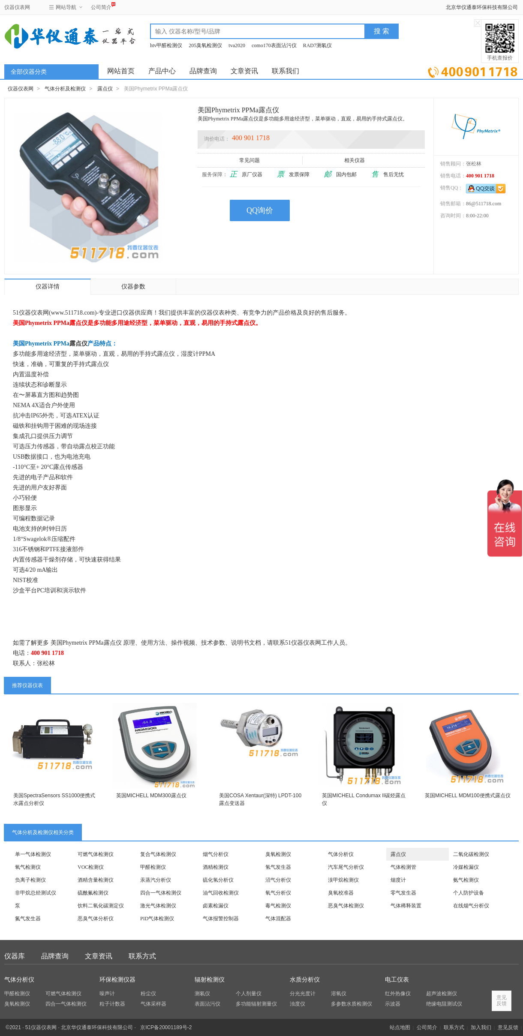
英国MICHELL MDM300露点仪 (151, 796)
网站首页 (121, 71)
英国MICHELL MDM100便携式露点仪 (468, 796)
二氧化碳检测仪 (471, 854)
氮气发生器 (28, 919)
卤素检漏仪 (215, 906)
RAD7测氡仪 (317, 45)
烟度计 (398, 880)
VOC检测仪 (91, 867)
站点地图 (400, 1027)
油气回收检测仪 (221, 893)
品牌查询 (203, 71)
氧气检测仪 (28, 867)
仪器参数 (133, 286)
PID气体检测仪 (157, 919)
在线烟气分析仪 (471, 906)
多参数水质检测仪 (351, 1004)
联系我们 (285, 71)
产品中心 (162, 71)
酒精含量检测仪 (96, 880)
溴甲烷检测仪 (343, 880)
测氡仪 (202, 994)
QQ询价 (259, 210)
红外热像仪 (398, 994)
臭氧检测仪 (278, 854)
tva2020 (236, 45)
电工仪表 (397, 979)
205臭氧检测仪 (205, 45)
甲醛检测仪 (153, 867)
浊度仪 (297, 1004)
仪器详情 (48, 286)
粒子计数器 (112, 1004)
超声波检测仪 (441, 994)
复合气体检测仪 (158, 854)
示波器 (392, 1004)
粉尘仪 (148, 994)
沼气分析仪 (278, 880)
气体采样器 (153, 1004)
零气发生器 (403, 893)
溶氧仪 (338, 994)
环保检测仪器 (117, 979)
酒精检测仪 (215, 867)
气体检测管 (403, 867)
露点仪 (105, 89)
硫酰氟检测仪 (93, 893)
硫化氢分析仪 (218, 880)
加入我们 (481, 1027)
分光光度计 (303, 994)
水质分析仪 (305, 979)
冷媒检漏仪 (466, 867)
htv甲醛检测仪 (166, 45)
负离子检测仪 (30, 880)
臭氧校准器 (341, 893)
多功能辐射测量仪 (256, 1004)
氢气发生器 (278, 867)
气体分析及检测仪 (65, 89)
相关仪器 (355, 160)
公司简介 (101, 6)
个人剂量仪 (249, 994)
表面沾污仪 (207, 1004)
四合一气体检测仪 (160, 893)
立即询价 (473, 70)
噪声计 (107, 994)
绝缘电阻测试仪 (444, 1004)
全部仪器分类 (29, 72)
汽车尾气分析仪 (346, 867)
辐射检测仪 (210, 979)
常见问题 (250, 160)
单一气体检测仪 (33, 854)
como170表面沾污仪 (274, 45)
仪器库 (14, 956)
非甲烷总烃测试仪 (35, 893)
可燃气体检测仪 (96, 854)
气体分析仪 (341, 854)
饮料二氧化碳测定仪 (101, 906)
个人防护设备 (468, 893)
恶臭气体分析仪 (96, 919)
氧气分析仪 (278, 893)
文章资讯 (244, 71)
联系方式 (142, 956)
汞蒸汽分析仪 (155, 880)
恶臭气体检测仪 (346, 906)
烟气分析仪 (215, 854)
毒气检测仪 (278, 906)
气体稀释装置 (406, 906)
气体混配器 (278, 919)
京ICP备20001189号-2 (166, 1027)
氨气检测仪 (466, 880)
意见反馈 (508, 1027)
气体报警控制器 (221, 919)
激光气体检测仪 (158, 906)
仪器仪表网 (17, 7)
